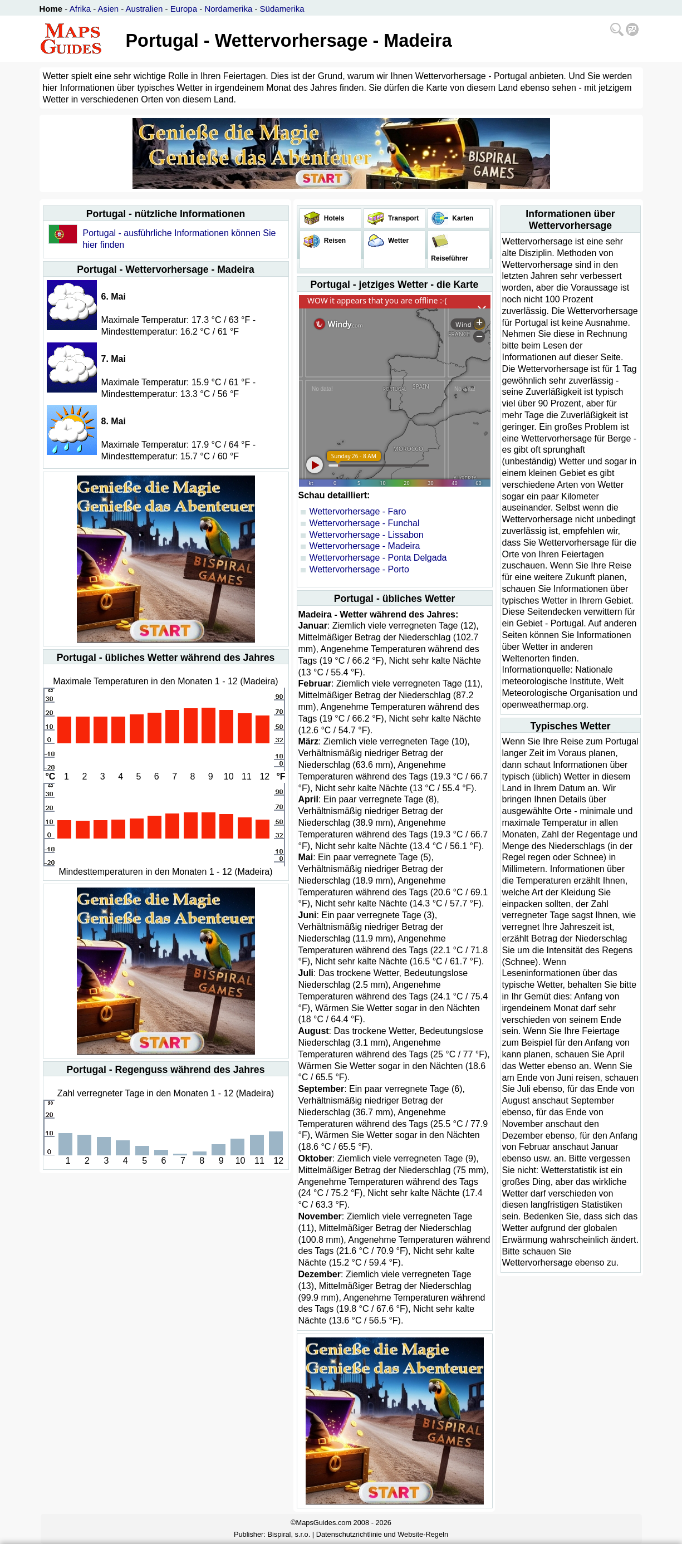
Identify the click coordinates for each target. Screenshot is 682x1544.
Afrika (80, 8)
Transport (402, 218)
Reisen (334, 240)
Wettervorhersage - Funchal (365, 523)
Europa (183, 8)
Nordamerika (228, 8)
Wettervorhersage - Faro (358, 511)
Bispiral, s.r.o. (288, 1534)
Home (51, 8)
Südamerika (282, 8)
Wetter (397, 240)
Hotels (333, 218)
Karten (461, 218)
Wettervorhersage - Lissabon (367, 535)
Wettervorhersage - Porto (359, 569)
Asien (108, 8)
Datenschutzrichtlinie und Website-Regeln (382, 1534)
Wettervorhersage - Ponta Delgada (378, 557)
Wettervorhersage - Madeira (365, 546)
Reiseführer (448, 258)
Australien (144, 8)
